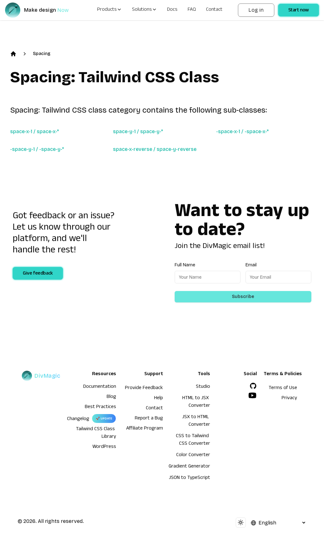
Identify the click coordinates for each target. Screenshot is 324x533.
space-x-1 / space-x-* (34, 131)
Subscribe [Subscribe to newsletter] (243, 296)
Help (158, 398)
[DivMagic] (43, 10)
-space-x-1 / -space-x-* (242, 131)
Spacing (41, 53)
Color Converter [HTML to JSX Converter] (193, 455)
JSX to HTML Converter (196, 421)
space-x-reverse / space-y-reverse (154, 149)
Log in (256, 10)
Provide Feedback (144, 388)
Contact (214, 10)
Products (109, 10)
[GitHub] (253, 386)
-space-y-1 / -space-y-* (37, 149)
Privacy (289, 398)
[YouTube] (252, 395)
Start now (298, 11)
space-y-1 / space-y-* (138, 131)
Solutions (144, 10)
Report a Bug (149, 419)
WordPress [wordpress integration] (104, 447)
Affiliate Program (144, 429)
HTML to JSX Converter (196, 402)
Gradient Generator (189, 467)
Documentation (99, 387)
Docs (172, 10)
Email (251, 265)
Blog (111, 397)
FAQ (192, 10)
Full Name (185, 265)
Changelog (78, 419)
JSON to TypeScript (189, 478)
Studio (203, 387)
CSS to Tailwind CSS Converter (193, 440)
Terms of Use (283, 388)
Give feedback (38, 274)
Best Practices (100, 407)
